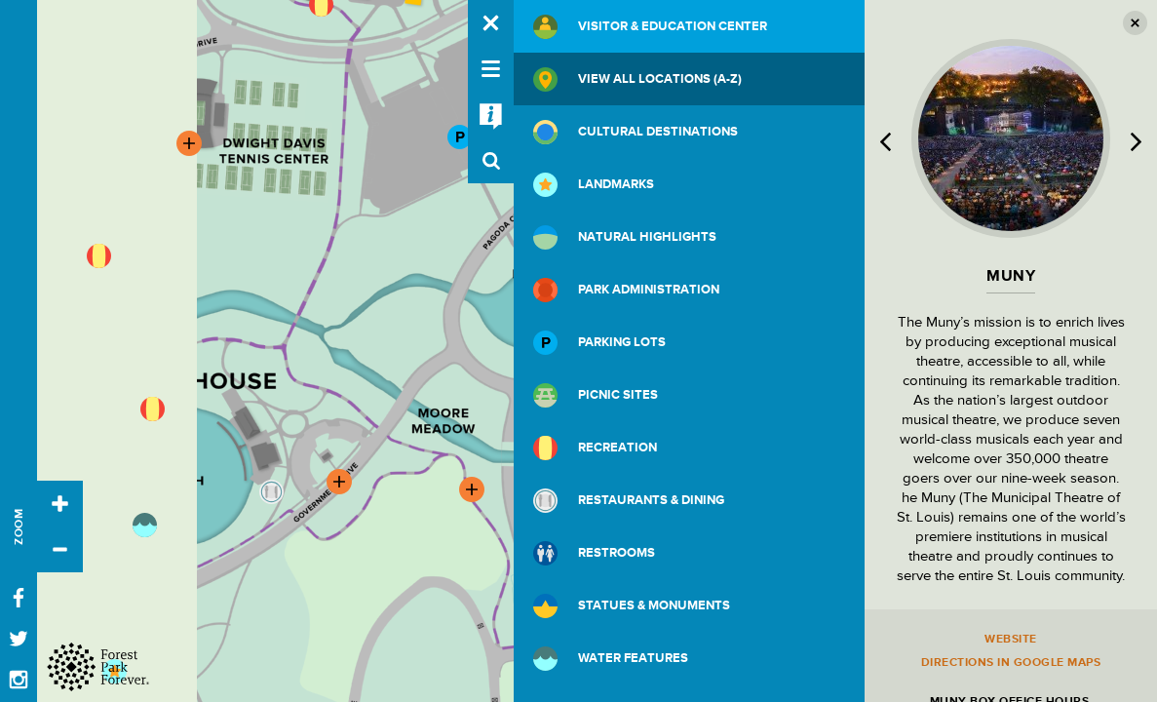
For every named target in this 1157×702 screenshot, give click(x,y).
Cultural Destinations (635, 132)
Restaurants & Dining (628, 500)
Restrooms (594, 553)
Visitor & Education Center (650, 27)
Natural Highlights (624, 237)
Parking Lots (599, 343)
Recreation (595, 448)
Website (1010, 639)
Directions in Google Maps (1011, 662)
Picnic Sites (595, 395)
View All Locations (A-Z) (637, 79)
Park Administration (626, 290)
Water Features (610, 658)
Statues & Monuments (631, 606)
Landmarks (593, 185)
